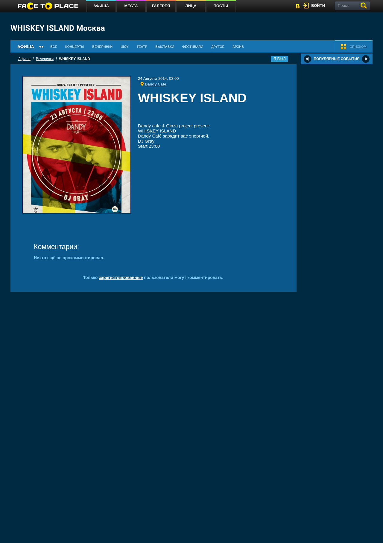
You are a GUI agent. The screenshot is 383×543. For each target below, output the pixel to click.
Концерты (74, 46)
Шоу (124, 46)
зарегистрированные (121, 277)
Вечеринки (102, 46)
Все (53, 46)
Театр (141, 46)
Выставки (164, 46)
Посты (220, 6)
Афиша (101, 6)
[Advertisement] (211, 115)
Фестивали (192, 46)
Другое (217, 46)
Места (131, 6)
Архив (238, 46)
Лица (190, 6)
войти (318, 5)
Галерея (161, 6)
